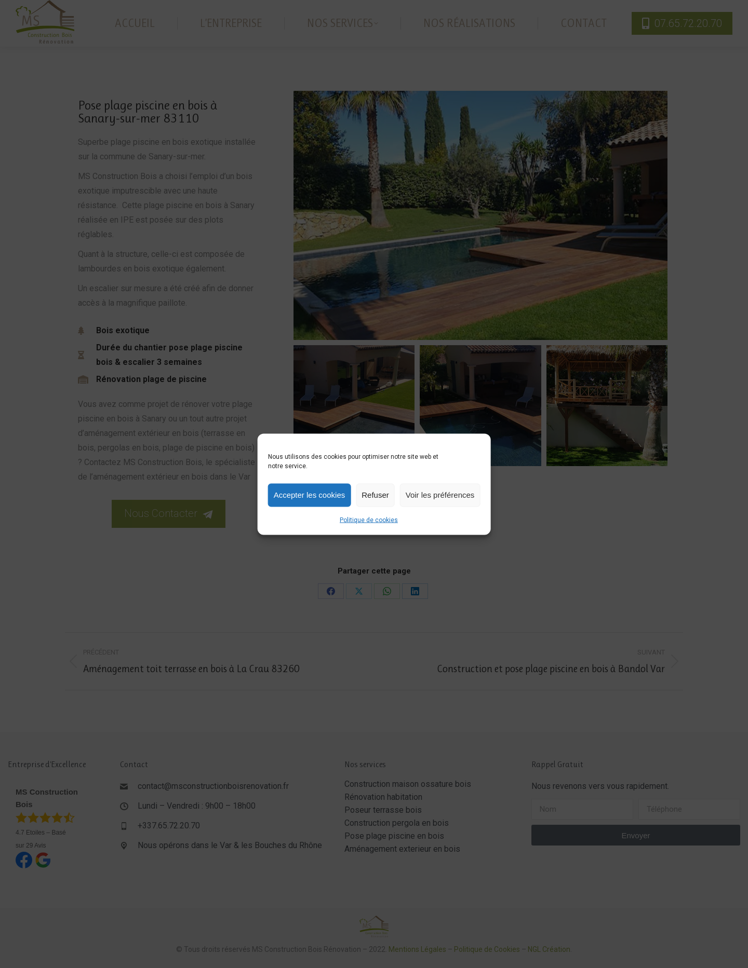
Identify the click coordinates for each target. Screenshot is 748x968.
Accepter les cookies (309, 494)
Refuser (375, 494)
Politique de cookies (369, 519)
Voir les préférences (440, 494)
